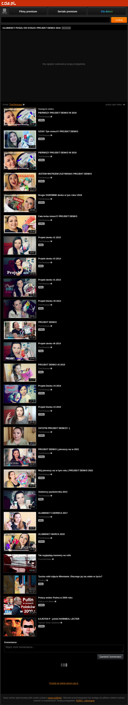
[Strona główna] (9, 3)
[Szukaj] (55, 20)
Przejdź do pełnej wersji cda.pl (64, 683)
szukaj (119, 19)
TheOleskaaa (15, 104)
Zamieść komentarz (110, 656)
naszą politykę (54, 698)
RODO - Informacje (85, 700)
